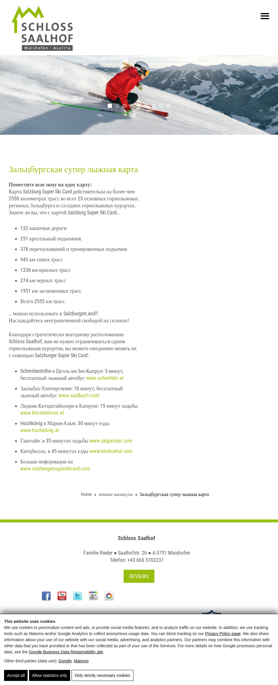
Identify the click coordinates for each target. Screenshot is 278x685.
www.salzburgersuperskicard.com (55, 468)
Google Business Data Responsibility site (66, 652)
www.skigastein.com (111, 441)
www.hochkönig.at (39, 430)
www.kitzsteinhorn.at (42, 413)
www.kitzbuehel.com (111, 451)
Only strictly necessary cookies (102, 675)
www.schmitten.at (105, 378)
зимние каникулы (116, 494)
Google (65, 661)
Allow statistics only (49, 675)
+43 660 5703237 (145, 560)
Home (86, 494)
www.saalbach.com (78, 395)
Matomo (81, 661)
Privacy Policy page (222, 633)
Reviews (139, 576)
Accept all (16, 675)
